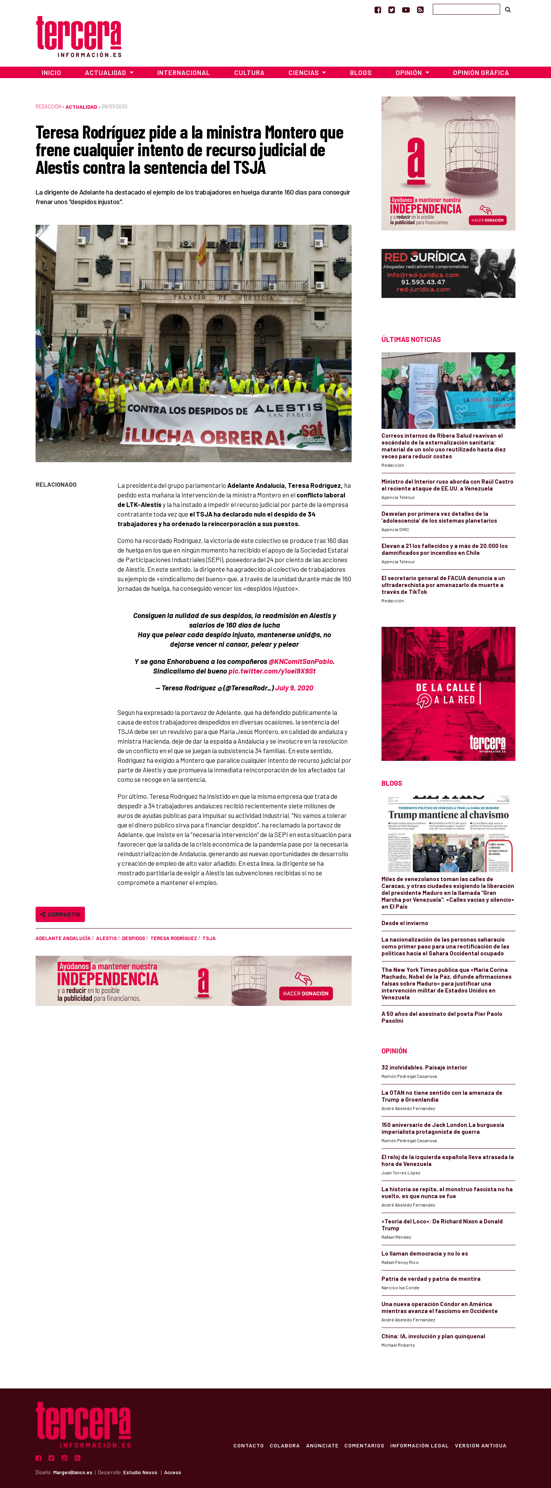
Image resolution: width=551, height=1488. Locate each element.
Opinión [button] (410, 72)
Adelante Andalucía (63, 938)
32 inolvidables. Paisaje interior (424, 1067)
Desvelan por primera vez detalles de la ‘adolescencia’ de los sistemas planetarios (439, 517)
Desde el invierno (404, 922)
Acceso (172, 1472)
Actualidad (81, 106)
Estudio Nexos (140, 1472)
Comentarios (364, 1445)
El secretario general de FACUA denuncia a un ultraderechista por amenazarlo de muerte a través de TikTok (443, 584)
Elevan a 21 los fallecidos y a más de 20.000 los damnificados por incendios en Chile (444, 549)
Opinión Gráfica (481, 72)
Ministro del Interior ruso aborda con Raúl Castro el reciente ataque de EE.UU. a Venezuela (447, 485)
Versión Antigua (480, 1445)
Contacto (247, 1445)
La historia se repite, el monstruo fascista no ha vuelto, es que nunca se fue (447, 1192)
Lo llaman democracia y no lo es (424, 1253)
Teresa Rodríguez (173, 938)
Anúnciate (321, 1445)
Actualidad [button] (106, 72)
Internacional (183, 72)
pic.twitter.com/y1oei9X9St (272, 670)
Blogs (361, 72)
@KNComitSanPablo (301, 661)
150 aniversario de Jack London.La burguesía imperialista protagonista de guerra (442, 1128)
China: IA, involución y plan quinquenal (433, 1336)
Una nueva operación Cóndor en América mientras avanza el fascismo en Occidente (439, 1307)
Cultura (249, 72)
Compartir (60, 914)
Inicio (51, 72)
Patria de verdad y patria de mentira (431, 1278)
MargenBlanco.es (72, 1472)
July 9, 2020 (294, 687)
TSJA (209, 938)
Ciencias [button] (305, 72)
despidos (133, 938)
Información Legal (419, 1445)
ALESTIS (106, 938)
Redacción (48, 106)
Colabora (284, 1445)
